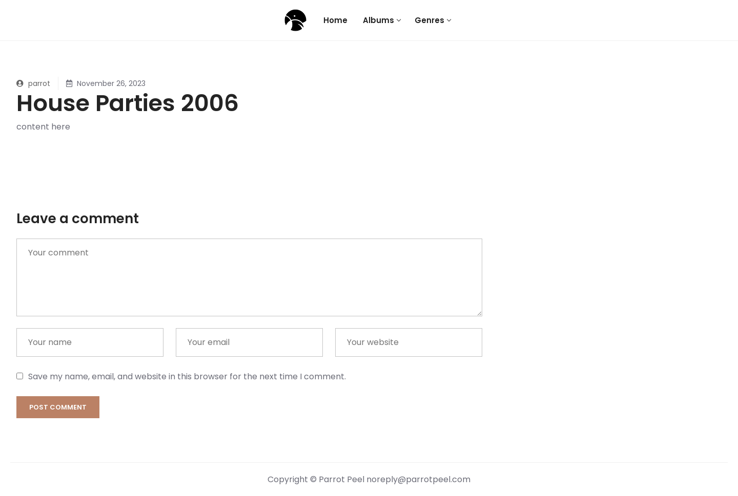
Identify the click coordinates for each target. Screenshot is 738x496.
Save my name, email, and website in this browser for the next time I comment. (187, 376)
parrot (33, 83)
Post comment (58, 407)
